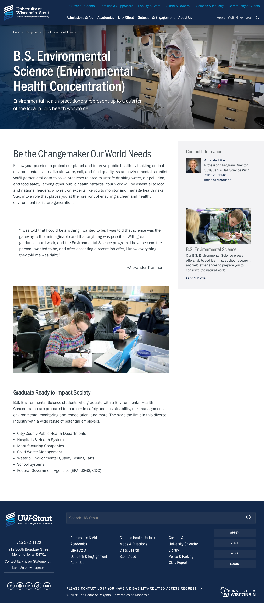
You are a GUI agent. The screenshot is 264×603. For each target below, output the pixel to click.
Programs (32, 32)
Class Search (129, 550)
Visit (231, 18)
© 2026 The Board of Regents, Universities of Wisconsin (108, 595)
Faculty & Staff (149, 6)
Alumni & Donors (177, 6)
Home (16, 32)
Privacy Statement (36, 561)
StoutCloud (128, 556)
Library (174, 550)
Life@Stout (78, 550)
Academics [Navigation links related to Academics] (105, 17)
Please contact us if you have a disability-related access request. (132, 588)
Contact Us (13, 561)
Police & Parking (181, 556)
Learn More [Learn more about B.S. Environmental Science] (196, 277)
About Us (185, 17)
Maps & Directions (133, 544)
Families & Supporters (116, 6)
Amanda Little (214, 160)
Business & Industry (209, 6)
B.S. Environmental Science (61, 32)
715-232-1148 (215, 175)
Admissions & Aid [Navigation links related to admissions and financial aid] (80, 17)
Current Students (82, 6)
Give (239, 18)
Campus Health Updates (138, 537)
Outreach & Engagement (89, 556)
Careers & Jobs (180, 537)
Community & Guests (244, 6)
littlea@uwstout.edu (218, 180)
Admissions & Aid (84, 537)
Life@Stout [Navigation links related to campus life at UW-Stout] (126, 17)
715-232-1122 (29, 542)
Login (249, 18)
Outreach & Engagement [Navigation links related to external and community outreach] (156, 17)
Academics (79, 544)
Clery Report (178, 562)
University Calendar (183, 544)
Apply (221, 18)
